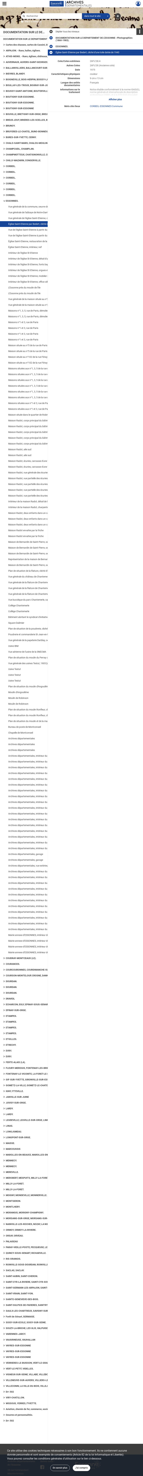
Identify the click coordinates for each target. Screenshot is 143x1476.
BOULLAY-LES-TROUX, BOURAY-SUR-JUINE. (29, 85)
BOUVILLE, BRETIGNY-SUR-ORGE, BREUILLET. (30, 114)
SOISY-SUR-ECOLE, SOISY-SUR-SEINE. (26, 1322)
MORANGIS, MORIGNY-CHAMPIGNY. (25, 1212)
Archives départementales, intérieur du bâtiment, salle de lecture (40, 756)
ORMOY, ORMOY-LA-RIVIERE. (21, 1230)
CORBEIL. (11, 166)
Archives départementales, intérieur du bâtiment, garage (36, 767)
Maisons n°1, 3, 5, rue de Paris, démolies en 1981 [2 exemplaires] (40, 310)
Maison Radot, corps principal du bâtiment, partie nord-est (37, 426)
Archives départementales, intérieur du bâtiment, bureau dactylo (40, 842)
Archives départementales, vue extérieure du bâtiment (35, 865)
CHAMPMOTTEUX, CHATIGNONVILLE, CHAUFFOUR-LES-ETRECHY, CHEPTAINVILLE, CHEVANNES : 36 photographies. (39, 154)
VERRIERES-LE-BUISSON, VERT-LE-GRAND (28, 1363)
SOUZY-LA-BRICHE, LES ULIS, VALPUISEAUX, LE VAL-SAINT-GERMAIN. (39, 1328)
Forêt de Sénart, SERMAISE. (20, 1316)
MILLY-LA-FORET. (15, 1183)
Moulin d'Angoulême (18, 692)
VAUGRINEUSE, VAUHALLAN (20, 1339)
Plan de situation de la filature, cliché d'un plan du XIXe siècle (38, 571)
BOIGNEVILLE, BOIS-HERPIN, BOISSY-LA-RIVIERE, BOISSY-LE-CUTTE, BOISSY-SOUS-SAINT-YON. (39, 79)
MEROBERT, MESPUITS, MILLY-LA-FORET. (27, 1178)
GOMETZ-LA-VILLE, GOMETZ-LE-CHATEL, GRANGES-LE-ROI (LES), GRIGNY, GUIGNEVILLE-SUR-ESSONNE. (39, 1085)
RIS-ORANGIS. (13, 1258)
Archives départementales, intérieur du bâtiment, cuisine (36, 819)
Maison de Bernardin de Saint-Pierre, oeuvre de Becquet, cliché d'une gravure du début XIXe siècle (41, 553)
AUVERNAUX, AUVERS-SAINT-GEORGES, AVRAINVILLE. (34, 62)
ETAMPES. (11, 1016)
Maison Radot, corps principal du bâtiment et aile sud (35, 443)
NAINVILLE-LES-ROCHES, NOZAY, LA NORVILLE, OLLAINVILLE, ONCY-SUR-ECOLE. (39, 1224)
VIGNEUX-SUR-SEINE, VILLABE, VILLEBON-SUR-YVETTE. (35, 1374)
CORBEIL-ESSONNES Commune (106, 106)
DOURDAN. (11, 981)
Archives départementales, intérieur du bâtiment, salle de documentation (41, 888)
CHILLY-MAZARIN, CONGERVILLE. (23, 160)
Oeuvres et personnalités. (19, 1415)
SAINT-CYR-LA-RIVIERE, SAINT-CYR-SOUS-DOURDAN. (34, 1282)
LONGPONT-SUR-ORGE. (18, 1137)
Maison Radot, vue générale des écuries (28, 472)
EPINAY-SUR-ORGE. (16, 1010)
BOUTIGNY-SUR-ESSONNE (20, 108)
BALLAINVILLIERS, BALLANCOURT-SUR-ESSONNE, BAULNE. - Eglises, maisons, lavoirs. (39, 68)
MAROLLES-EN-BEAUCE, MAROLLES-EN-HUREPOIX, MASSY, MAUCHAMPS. (39, 1154)
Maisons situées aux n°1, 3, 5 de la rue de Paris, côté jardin (37, 368)
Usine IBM (13, 646)
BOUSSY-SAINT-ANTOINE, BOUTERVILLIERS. (29, 91)
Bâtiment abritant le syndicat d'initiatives (29, 617)
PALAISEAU (12, 1241)
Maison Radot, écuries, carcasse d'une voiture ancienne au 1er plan (41, 461)
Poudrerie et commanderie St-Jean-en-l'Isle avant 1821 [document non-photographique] (41, 634)
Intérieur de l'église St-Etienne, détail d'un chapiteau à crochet (39, 258)
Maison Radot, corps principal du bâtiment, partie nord (36, 420)
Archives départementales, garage (25, 854)
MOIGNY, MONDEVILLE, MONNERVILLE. (26, 1195)
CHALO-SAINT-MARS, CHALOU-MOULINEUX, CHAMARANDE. (37, 143)
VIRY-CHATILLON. (15, 1397)
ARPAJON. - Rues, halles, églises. (23, 50)
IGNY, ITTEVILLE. (15, 1091)
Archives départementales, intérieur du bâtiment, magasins (38, 761)
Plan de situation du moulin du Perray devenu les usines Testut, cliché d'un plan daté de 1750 (41, 657)
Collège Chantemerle (18, 605)
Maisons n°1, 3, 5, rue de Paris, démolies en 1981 (32, 316)
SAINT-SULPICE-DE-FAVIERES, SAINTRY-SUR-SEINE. (33, 1305)
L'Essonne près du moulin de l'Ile (24, 287)
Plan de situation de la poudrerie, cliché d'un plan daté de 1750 (39, 628)
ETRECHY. (11, 1045)
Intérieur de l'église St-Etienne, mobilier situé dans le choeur (38, 276)
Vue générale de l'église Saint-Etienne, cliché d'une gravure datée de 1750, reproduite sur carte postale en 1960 (41, 218)
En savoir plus (60, 1467)
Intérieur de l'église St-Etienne (23, 253)
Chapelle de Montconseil (20, 732)
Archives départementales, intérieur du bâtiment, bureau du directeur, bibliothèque (41, 883)
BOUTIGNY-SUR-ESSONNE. (20, 96)
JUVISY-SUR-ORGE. (16, 1102)
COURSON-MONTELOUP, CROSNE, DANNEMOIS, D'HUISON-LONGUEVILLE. (39, 975)
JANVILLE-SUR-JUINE (17, 1097)
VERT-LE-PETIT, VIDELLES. (20, 1368)
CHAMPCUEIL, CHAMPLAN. (20, 149)
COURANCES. (13, 964)
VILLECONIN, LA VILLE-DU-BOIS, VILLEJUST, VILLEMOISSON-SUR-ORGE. (39, 1386)
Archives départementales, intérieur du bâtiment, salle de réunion (41, 923)
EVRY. (9, 1050)
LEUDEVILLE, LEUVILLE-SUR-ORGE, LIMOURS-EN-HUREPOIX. (38, 1120)
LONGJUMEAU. (14, 1131)
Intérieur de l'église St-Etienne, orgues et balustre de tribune (38, 270)
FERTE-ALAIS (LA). (16, 1062)
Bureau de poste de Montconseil (24, 727)
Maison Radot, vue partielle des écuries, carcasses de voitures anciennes (41, 484)
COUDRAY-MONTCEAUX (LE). (21, 958)
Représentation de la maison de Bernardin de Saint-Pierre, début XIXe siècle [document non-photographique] (41, 559)
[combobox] (96, 16)
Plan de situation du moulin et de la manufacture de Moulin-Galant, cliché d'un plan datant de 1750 (41, 721)
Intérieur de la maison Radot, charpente (28, 507)
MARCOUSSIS (13, 1149)
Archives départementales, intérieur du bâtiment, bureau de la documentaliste (41, 796)
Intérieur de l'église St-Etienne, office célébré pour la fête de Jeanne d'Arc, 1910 (41, 281)
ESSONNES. (12, 201)
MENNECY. (11, 1160)
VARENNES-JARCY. (16, 1334)
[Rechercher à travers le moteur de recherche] (53, 16)
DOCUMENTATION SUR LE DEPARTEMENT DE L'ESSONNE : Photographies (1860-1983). (36, 39)
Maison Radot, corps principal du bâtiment (29, 438)
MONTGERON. (13, 1201)
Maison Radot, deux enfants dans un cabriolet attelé (34, 513)
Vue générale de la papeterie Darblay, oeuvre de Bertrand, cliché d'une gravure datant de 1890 (41, 640)
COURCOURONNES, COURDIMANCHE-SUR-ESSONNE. (34, 969)
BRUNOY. (10, 125)
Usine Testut (14, 669)
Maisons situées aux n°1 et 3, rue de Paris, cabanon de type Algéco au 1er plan (41, 409)
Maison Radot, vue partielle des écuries (28, 478)
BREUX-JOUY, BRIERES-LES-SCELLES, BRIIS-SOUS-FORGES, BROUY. (39, 120)
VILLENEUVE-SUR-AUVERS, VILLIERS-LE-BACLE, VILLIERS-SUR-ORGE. (39, 1380)
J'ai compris (81, 1467)
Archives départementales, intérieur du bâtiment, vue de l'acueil (40, 871)
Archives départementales (21, 738)
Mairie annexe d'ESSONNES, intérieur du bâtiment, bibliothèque (40, 935)
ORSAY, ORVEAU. (14, 1235)
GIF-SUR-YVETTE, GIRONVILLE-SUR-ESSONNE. (31, 1079)
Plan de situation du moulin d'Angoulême (28, 686)
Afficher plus (115, 99)
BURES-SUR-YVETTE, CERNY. (21, 137)
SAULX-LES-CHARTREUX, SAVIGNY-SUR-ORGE (30, 1311)
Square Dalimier (16, 623)
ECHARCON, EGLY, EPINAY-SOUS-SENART (27, 1004)
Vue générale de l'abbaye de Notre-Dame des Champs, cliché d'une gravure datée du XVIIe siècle (41, 212)
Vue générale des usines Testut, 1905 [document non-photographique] (41, 663)
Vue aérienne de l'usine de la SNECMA (27, 651)
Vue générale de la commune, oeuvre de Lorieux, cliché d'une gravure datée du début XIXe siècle (41, 206)
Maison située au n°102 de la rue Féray (28, 357)
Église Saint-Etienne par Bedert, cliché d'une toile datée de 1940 (40, 224)
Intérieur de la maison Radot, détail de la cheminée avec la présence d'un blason (41, 501)
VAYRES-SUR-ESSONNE (18, 1345)
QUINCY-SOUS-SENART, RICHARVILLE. (26, 1253)
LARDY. (9, 1108)
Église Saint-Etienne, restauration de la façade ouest (34, 241)
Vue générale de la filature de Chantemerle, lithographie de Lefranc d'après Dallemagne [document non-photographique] (41, 588)
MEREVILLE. (12, 1172)
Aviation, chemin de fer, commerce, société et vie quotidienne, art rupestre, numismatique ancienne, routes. (39, 1409)
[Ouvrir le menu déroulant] (4, 4)
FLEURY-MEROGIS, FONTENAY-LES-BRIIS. (28, 1068)
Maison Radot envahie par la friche (26, 530)
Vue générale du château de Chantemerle (29, 576)
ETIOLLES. (11, 1039)
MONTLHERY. (13, 1206)
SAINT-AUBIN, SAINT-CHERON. (22, 1276)
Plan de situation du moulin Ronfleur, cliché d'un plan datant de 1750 (41, 709)
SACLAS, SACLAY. (15, 1270)
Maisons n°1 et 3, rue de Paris (23, 322)
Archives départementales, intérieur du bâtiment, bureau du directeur (41, 877)
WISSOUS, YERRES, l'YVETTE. (21, 1403)
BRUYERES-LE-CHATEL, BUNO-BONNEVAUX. (29, 131)
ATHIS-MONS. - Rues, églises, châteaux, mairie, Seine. (34, 56)
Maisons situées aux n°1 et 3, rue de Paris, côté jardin (35, 403)
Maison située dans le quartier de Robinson (30, 414)
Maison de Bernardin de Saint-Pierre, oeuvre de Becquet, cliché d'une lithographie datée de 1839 (41, 542)
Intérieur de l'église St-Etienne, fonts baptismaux (32, 264)
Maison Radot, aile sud (19, 449)
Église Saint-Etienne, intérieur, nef (25, 247)
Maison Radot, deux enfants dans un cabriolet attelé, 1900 (38, 518)
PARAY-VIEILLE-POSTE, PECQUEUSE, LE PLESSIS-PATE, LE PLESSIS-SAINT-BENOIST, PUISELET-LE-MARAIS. (39, 1247)
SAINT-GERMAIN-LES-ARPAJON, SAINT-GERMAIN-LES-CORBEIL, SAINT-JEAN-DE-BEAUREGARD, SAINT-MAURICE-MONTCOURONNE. (39, 1287)
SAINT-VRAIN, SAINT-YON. (19, 1293)
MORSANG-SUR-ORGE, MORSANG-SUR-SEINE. (30, 1218)
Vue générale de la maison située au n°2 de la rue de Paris (37, 299)
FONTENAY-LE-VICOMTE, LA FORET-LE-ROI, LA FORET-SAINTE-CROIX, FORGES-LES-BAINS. (39, 1073)
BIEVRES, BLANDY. (15, 73)
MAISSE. (10, 1143)
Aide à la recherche (33, 21)
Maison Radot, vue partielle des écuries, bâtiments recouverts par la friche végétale (41, 490)
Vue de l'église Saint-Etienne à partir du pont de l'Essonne (37, 229)
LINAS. (9, 1126)
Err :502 (10, 1391)
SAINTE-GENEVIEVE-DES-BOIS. (22, 1299)
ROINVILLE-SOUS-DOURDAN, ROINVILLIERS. (29, 1264)
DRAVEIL (10, 998)
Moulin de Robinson (18, 698)
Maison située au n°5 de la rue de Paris (27, 345)
